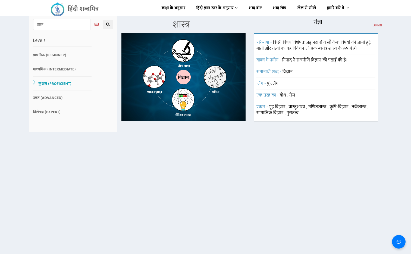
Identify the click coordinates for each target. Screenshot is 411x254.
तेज (292, 95)
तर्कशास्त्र (360, 107)
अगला (377, 25)
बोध (283, 95)
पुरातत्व (293, 113)
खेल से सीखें (306, 8)
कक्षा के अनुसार (174, 8)
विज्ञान (288, 72)
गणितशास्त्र (318, 107)
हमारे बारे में (338, 8)
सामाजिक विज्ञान (270, 113)
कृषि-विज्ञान (339, 107)
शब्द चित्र (279, 8)
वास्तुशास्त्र (297, 107)
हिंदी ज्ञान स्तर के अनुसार (217, 8)
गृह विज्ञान (278, 107)
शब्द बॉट (255, 8)
